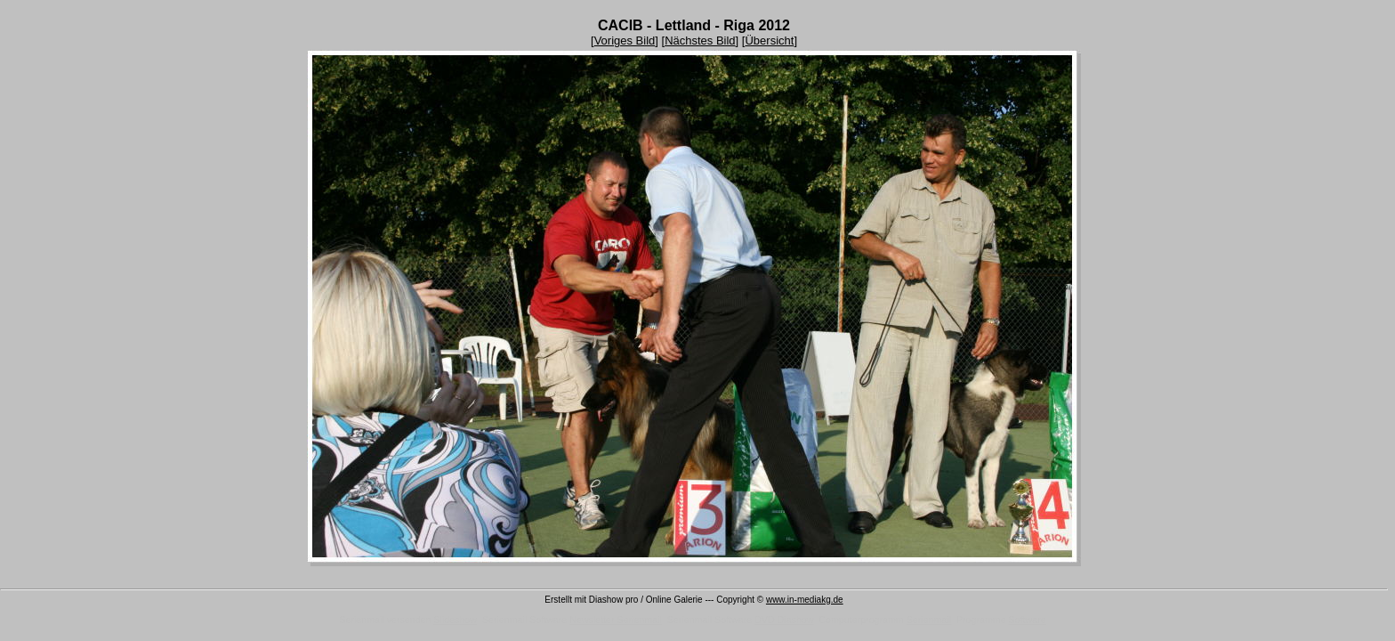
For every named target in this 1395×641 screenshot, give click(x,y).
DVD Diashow (783, 619)
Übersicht (769, 40)
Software (1027, 619)
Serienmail (929, 619)
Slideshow (455, 619)
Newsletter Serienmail (615, 619)
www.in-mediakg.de (804, 599)
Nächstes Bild (700, 40)
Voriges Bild (625, 40)
